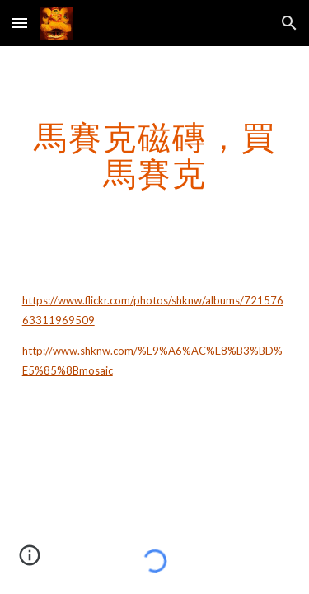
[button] (20, 22)
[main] (155, 155)
